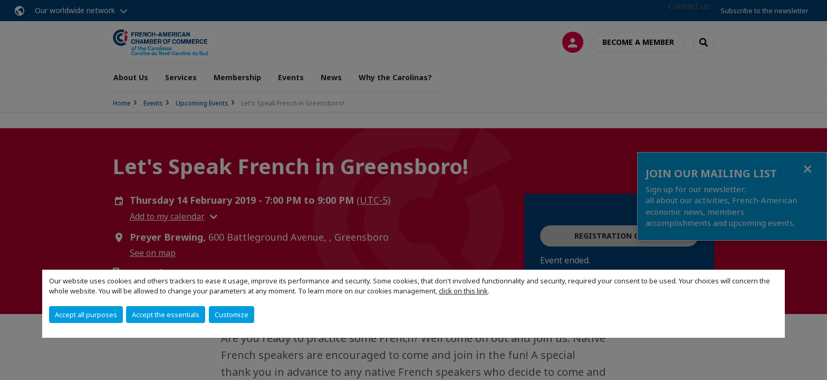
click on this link (463, 291)
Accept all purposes (86, 314)
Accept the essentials (165, 314)
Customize (231, 314)
